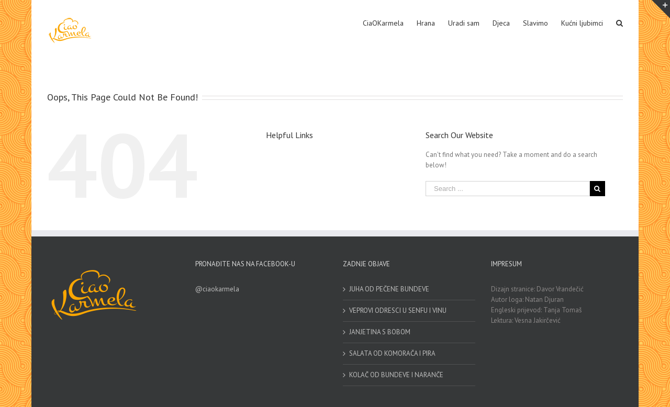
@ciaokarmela (217, 289)
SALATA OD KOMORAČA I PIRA (392, 353)
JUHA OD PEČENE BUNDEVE (389, 289)
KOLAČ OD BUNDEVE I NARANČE (396, 374)
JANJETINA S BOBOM (379, 331)
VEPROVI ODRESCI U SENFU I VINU (397, 310)
